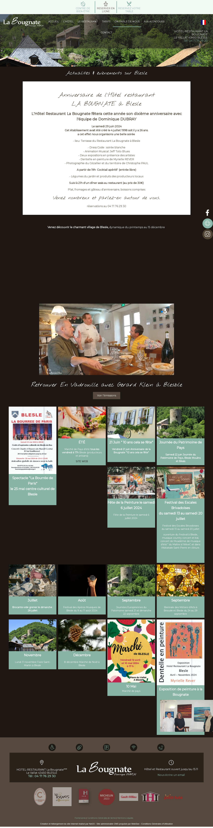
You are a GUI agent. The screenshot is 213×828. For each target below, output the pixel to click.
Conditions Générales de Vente (101, 818)
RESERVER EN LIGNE (106, 10)
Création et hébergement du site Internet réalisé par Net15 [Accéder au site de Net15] (67, 824)
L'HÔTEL (68, 21)
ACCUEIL (53, 21)
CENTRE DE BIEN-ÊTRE (83, 10)
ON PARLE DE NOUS (127, 21)
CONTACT (106, 32)
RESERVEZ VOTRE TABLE (129, 10)
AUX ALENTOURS (154, 21)
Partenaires (80, 818)
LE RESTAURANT (88, 21)
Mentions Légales (125, 818)
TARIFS (106, 21)
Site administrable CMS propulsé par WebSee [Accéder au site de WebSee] (118, 824)
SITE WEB (181, 553)
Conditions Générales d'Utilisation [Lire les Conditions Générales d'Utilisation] (157, 824)
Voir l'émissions (106, 395)
